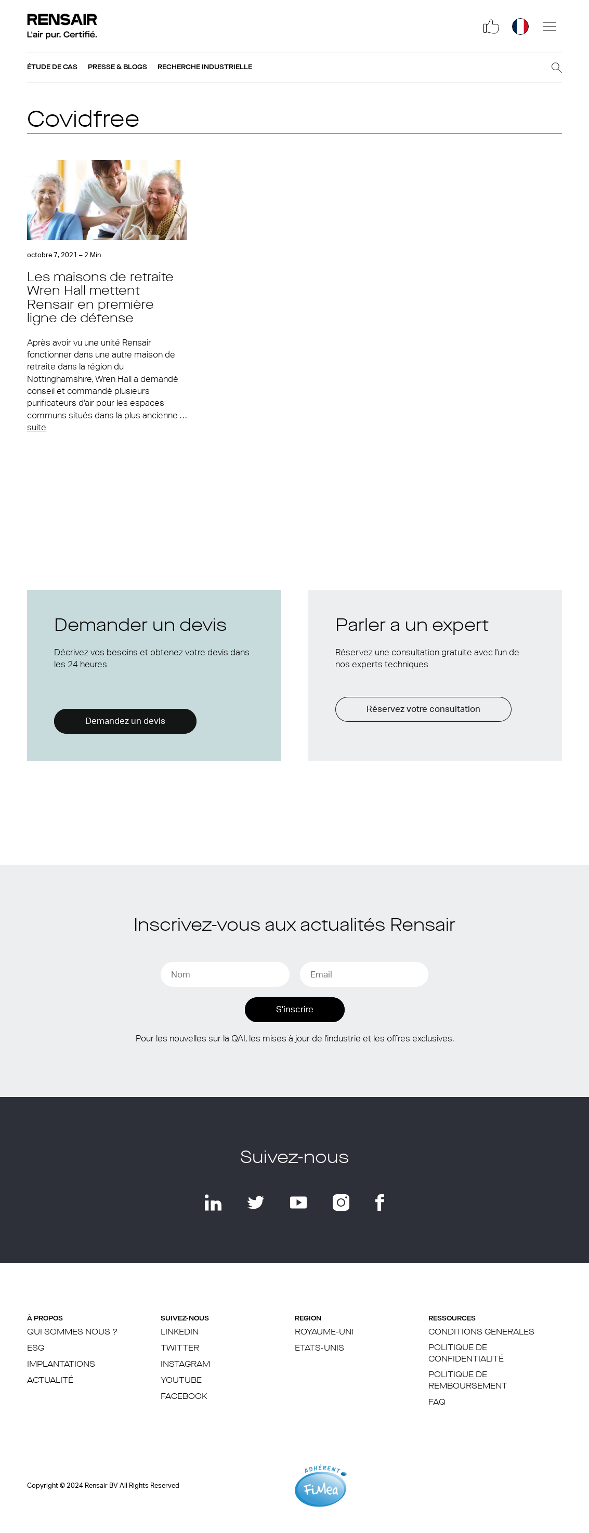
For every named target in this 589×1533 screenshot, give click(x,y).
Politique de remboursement (467, 1381)
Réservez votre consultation (423, 709)
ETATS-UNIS (319, 1348)
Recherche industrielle (205, 67)
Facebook (184, 1397)
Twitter (180, 1348)
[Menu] (549, 26)
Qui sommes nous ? (72, 1332)
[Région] (520, 26)
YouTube (181, 1381)
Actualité (50, 1381)
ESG (35, 1348)
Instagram (185, 1364)
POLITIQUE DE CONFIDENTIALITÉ (466, 1354)
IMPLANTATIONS (61, 1364)
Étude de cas (52, 67)
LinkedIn (180, 1332)
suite (36, 427)
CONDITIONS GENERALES (481, 1332)
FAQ (437, 1402)
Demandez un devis (125, 721)
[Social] (491, 26)
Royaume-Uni (324, 1332)
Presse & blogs (117, 67)
